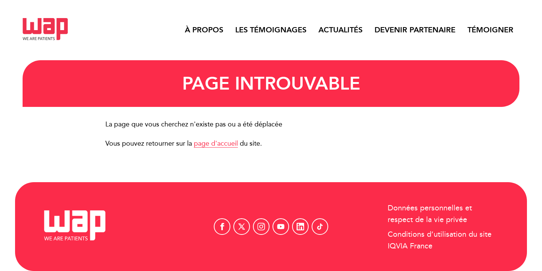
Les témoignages (270, 30)
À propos (204, 30)
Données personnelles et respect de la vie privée (430, 213)
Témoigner (490, 30)
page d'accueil (216, 143)
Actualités (340, 30)
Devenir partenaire (415, 30)
